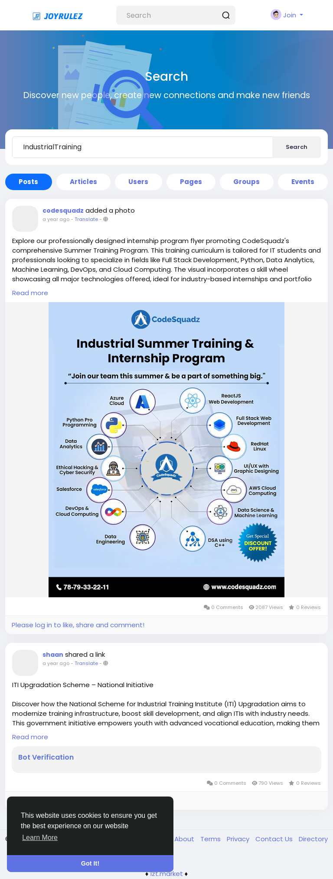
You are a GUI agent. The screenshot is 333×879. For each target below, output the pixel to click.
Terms (211, 838)
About (185, 838)
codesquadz (63, 210)
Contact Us (274, 838)
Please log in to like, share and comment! (78, 624)
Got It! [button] (90, 863)
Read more (30, 292)
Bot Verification (46, 757)
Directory (313, 838)
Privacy (239, 838)
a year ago (55, 219)
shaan (52, 654)
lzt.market (166, 873)
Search (296, 147)
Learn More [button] (40, 837)
